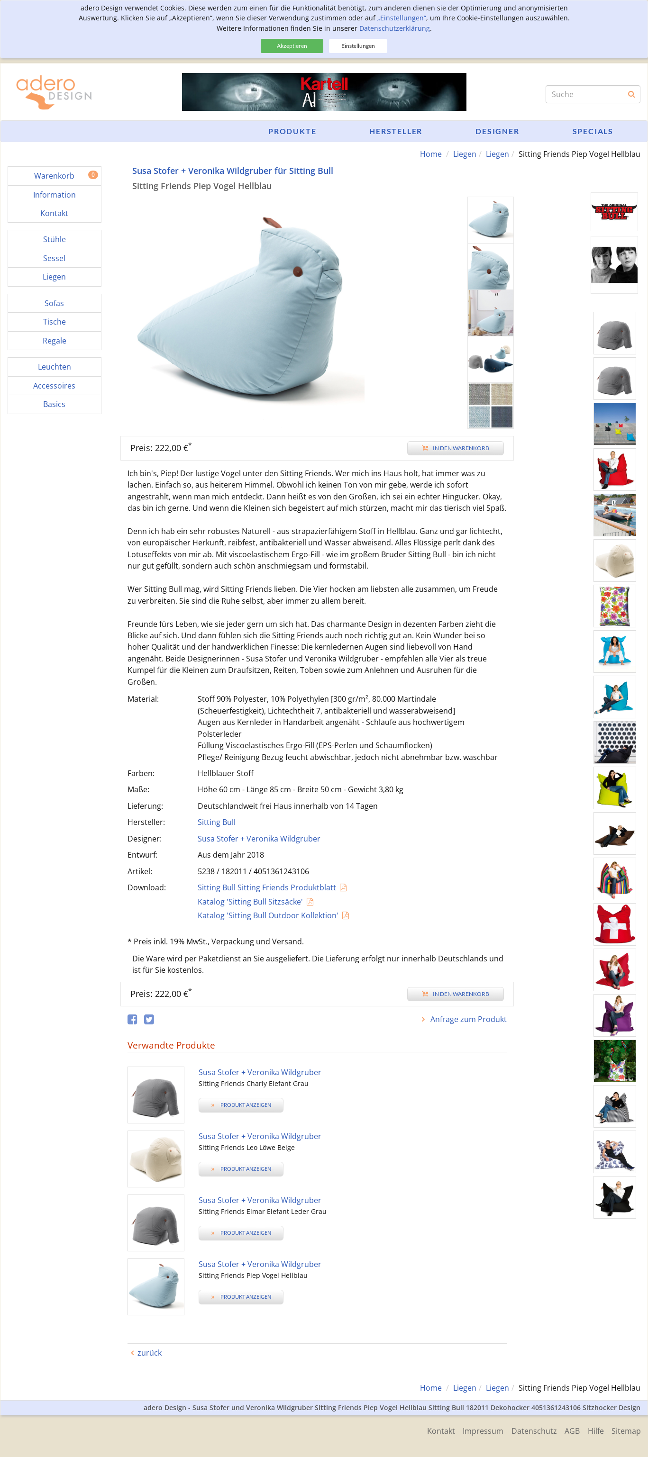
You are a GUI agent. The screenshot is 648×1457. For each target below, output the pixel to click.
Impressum (476, 1430)
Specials (593, 131)
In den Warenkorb (455, 447)
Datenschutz (529, 1430)
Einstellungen (358, 45)
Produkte (292, 131)
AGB (568, 1430)
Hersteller (395, 131)
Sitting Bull (217, 822)
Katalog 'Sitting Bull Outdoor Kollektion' (268, 915)
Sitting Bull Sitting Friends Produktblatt (267, 887)
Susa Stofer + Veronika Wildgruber (259, 838)
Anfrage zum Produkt (468, 1019)
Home (431, 154)
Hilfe (594, 1430)
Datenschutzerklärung (394, 28)
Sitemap (626, 1430)
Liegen (464, 154)
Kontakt (433, 1430)
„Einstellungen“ (401, 17)
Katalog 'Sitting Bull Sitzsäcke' (250, 901)
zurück (149, 1352)
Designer (497, 131)
